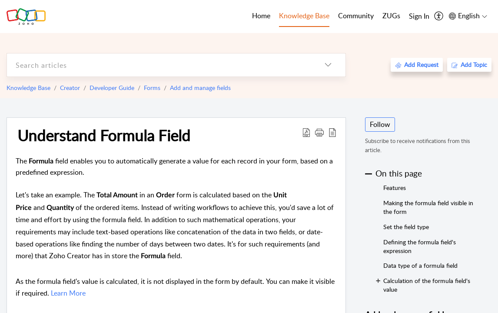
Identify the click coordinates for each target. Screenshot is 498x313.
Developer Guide (112, 87)
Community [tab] (356, 15)
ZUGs (391, 15)
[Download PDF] (306, 132)
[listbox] (328, 65)
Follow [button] (380, 124)
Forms (152, 87)
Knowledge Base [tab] (304, 15)
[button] (319, 132)
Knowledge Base (28, 87)
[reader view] (332, 132)
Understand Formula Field (103, 135)
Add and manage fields (200, 87)
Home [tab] (261, 15)
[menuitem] (419, 16)
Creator (70, 87)
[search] (159, 65)
